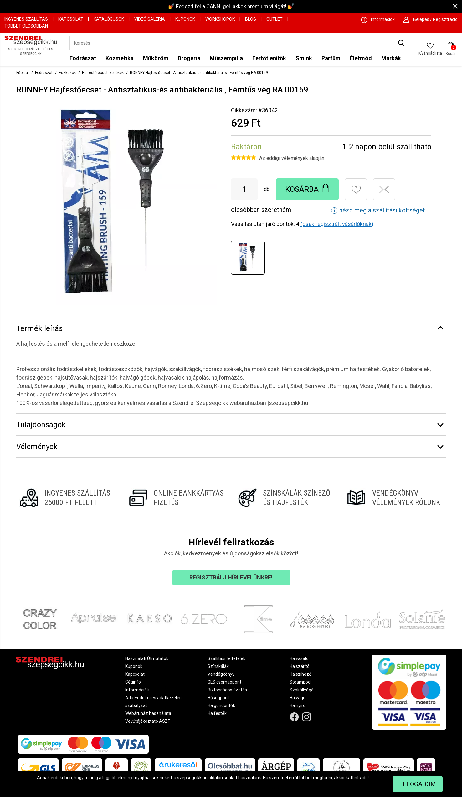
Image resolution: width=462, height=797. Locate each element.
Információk (137, 689)
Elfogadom (417, 784)
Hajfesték (217, 713)
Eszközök (67, 73)
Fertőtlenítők (269, 58)
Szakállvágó (302, 689)
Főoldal (22, 73)
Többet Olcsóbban (26, 26)
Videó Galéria (149, 19)
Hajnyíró (297, 705)
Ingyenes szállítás (26, 19)
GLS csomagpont (224, 681)
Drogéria (189, 58)
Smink (303, 58)
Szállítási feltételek (226, 658)
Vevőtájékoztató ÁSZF (147, 721)
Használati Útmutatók (146, 658)
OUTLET (274, 19)
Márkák (391, 58)
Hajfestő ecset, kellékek (103, 73)
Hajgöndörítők (221, 705)
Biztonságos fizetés (227, 689)
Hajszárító (300, 666)
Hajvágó (297, 697)
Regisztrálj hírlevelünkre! (231, 577)
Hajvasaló (299, 658)
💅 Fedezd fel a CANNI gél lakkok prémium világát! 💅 (231, 6)
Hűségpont (218, 697)
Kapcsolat (70, 19)
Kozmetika (119, 58)
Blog (250, 19)
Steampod (300, 681)
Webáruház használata (148, 713)
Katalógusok (109, 19)
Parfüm (331, 58)
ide (365, 777)
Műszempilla (226, 58)
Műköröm (155, 58)
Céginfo (133, 681)
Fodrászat (82, 58)
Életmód (361, 58)
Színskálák (218, 666)
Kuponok (185, 19)
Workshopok (220, 19)
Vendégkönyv (221, 674)
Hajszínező (300, 674)
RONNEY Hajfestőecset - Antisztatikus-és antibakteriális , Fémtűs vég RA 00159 (199, 73)
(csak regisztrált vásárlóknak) (336, 224)
